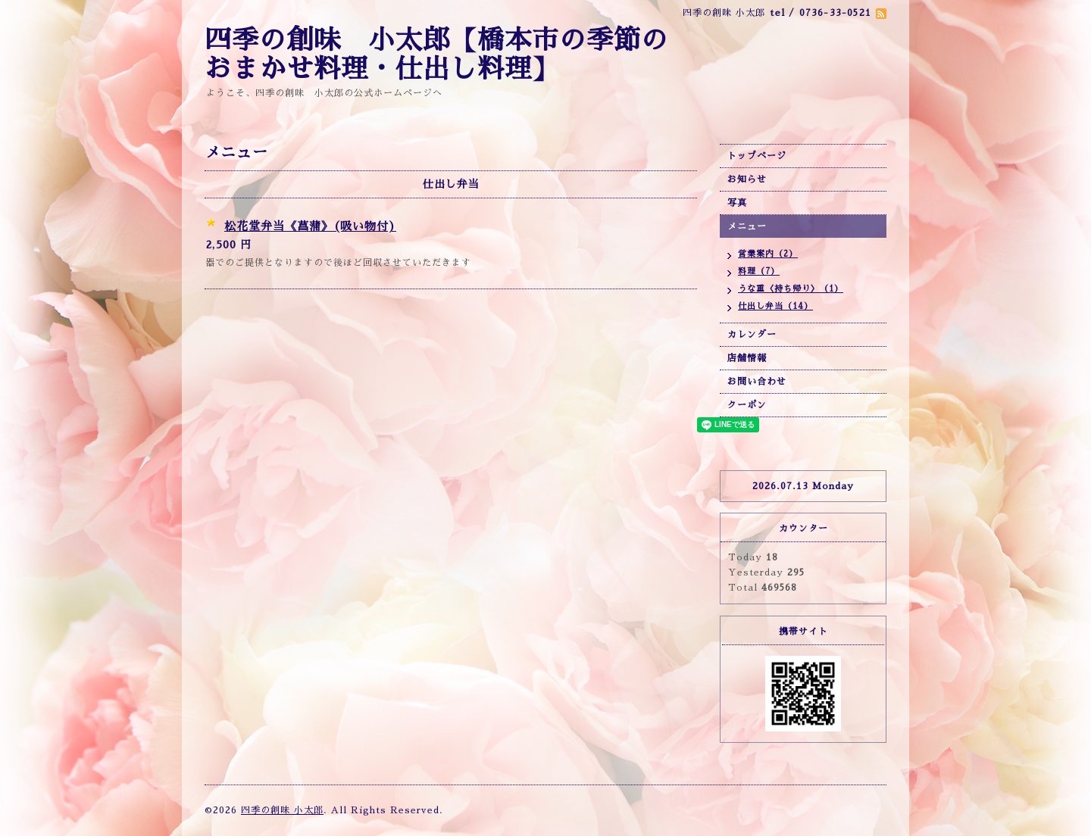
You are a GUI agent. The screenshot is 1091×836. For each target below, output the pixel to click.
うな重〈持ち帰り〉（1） (790, 289)
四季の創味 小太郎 (282, 810)
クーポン (747, 405)
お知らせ (747, 179)
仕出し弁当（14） (775, 306)
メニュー (747, 226)
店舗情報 (747, 358)
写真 (737, 202)
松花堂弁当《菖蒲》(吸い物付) (310, 226)
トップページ (756, 156)
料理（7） (759, 271)
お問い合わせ (756, 381)
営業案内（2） (768, 254)
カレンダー (752, 334)
